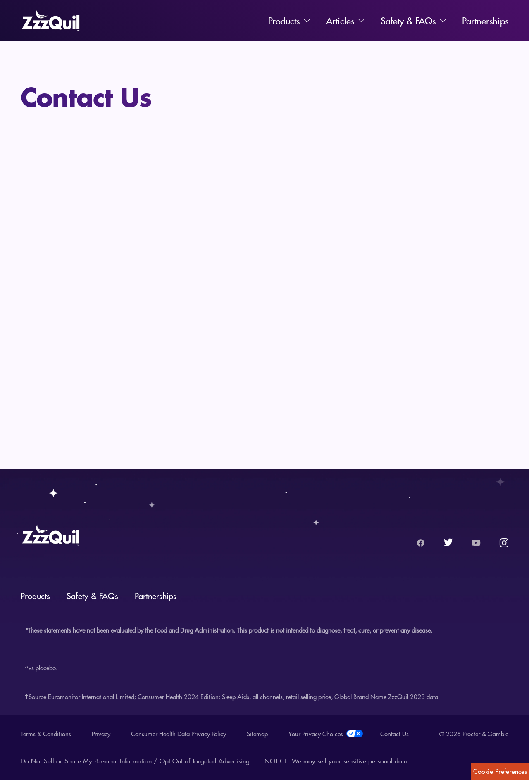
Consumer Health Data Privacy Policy (178, 733)
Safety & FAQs (408, 20)
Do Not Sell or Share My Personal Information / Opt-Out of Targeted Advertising (135, 761)
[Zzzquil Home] (51, 20)
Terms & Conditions (46, 733)
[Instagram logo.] (503, 542)
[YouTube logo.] (476, 542)
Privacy (101, 733)
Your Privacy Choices (324, 733)
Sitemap (257, 733)
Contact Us (394, 733)
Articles (340, 20)
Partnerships (485, 20)
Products (284, 20)
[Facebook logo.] (420, 542)
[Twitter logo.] (448, 542)
